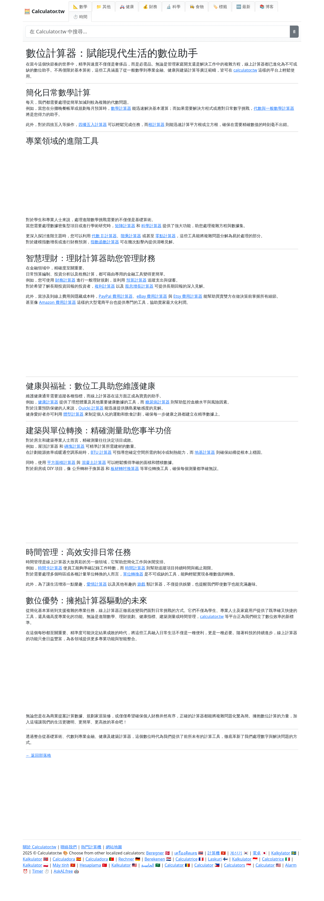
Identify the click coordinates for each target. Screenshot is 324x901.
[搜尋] (294, 32)
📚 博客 (266, 6)
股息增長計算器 (139, 286)
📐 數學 (80, 6)
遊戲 (141, 584)
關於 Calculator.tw (39, 847)
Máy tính (61, 865)
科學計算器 (151, 225)
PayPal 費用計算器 (116, 296)
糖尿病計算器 (157, 402)
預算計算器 (136, 280)
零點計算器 (165, 236)
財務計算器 (65, 280)
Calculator (174, 865)
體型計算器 (73, 414)
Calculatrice (186, 859)
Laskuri (215, 859)
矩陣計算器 (125, 225)
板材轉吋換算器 (125, 468)
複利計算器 (105, 286)
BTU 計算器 (101, 452)
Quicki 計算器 (91, 408)
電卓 (257, 853)
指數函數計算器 (105, 242)
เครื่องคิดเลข (185, 853)
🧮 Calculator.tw (44, 11)
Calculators (234, 865)
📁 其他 (103, 6)
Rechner (126, 859)
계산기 (236, 853)
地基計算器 (205, 452)
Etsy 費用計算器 (187, 296)
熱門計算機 (91, 847)
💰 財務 (150, 6)
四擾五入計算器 (92, 124)
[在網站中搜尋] (157, 32)
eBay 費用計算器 (152, 296)
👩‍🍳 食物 (197, 6)
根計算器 (156, 124)
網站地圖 (114, 847)
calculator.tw (245, 70)
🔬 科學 (173, 6)
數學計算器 (121, 108)
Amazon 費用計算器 (57, 302)
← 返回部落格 (38, 755)
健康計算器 (48, 402)
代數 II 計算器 (104, 236)
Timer (37, 871)
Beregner (155, 853)
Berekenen (155, 859)
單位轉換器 (133, 574)
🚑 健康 (127, 6)
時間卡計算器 (50, 568)
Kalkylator (280, 853)
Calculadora (64, 859)
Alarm (291, 865)
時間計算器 (135, 568)
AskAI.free (63, 871)
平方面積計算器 (61, 462)
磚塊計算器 (74, 446)
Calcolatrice (273, 859)
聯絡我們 (68, 847)
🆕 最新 (243, 6)
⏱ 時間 (80, 16)
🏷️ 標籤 (220, 6)
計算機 (214, 853)
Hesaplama (90, 865)
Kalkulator (32, 859)
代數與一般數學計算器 (274, 108)
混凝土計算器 (94, 462)
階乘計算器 (131, 236)
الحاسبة (147, 865)
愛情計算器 (97, 584)
